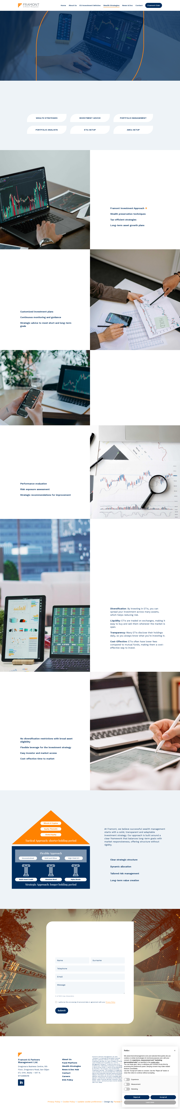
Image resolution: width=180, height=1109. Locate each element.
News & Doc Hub (70, 1071)
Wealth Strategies (111, 5)
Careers (66, 1078)
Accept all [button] (163, 1097)
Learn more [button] (150, 1102)
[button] (175, 1051)
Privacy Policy (110, 1004)
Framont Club (154, 5)
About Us (73, 5)
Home (63, 5)
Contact (139, 5)
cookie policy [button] (155, 1062)
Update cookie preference (89, 1104)
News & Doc (127, 5)
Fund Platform (69, 1065)
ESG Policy (67, 1082)
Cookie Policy (69, 1104)
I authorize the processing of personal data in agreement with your (86, 1004)
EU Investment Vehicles (90, 5)
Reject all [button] (137, 1097)
